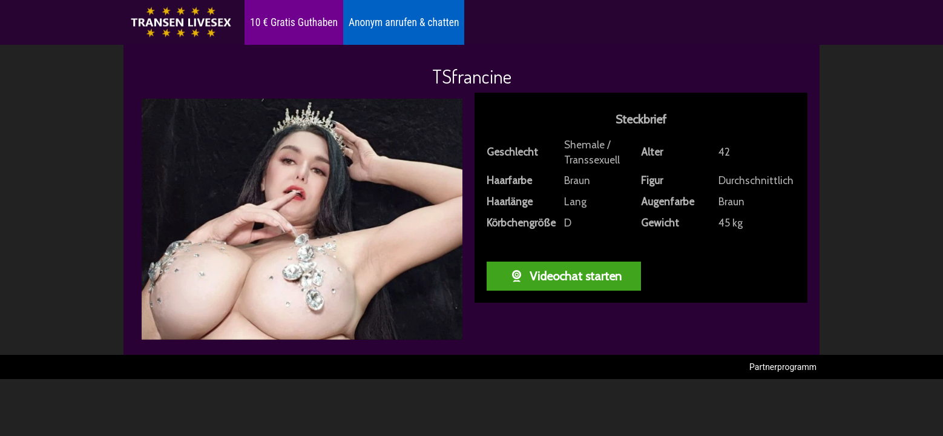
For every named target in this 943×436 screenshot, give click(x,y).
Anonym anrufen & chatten (404, 22)
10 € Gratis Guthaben (294, 22)
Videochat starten (564, 276)
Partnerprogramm (782, 367)
